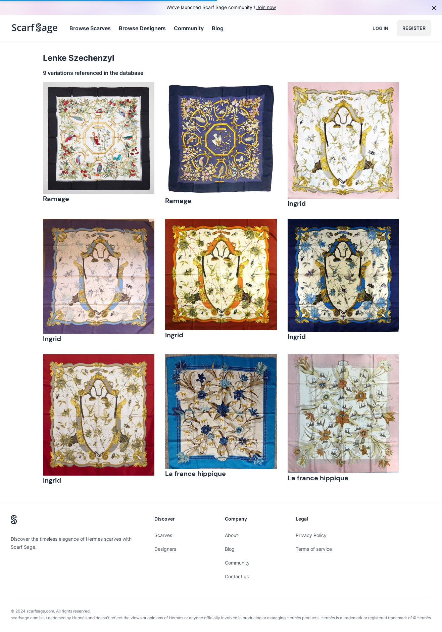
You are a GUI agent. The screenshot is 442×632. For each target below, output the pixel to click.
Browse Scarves (90, 28)
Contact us (237, 576)
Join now (266, 7)
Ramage (56, 198)
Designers (165, 549)
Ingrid (297, 203)
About (231, 535)
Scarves (163, 535)
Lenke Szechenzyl (78, 58)
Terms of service (314, 549)
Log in (380, 28)
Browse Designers (142, 28)
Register (414, 28)
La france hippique (195, 473)
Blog (218, 28)
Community (189, 28)
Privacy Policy (311, 535)
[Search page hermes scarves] (35, 28)
